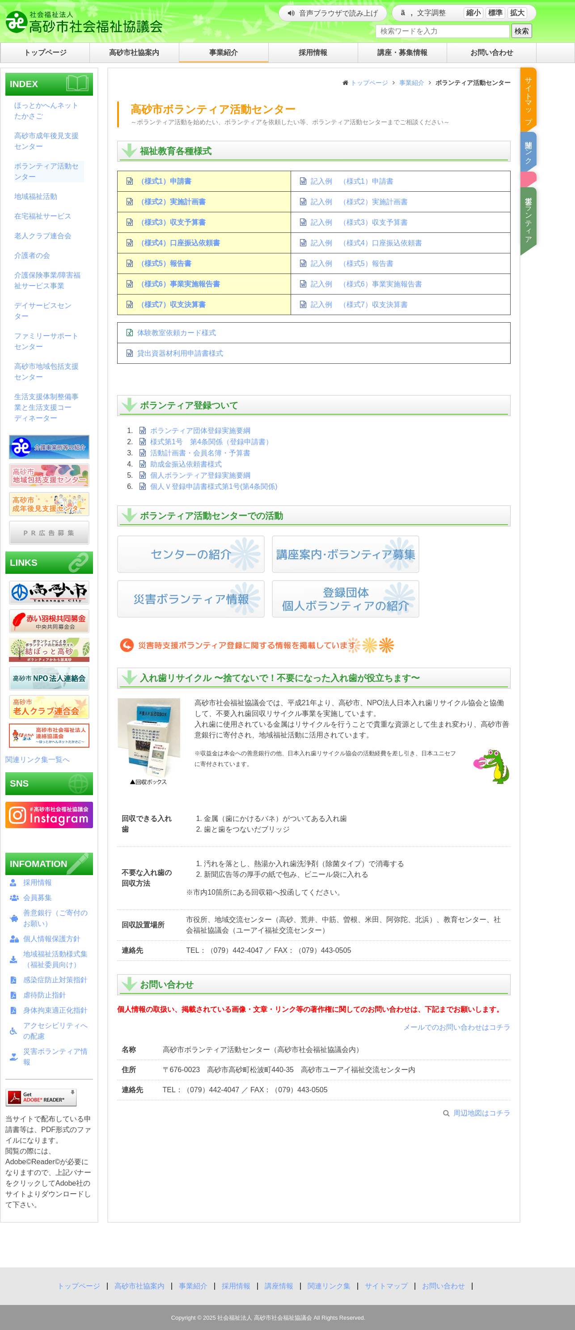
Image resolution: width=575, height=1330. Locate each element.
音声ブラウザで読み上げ (338, 13)
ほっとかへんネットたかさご (46, 110)
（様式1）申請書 (164, 181)
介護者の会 (32, 255)
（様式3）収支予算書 (171, 222)
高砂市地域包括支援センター (46, 371)
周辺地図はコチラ (482, 1113)
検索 (522, 30)
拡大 (517, 13)
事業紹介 (411, 82)
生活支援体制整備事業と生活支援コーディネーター (46, 407)
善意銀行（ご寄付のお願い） (55, 918)
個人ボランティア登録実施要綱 (200, 475)
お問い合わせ (443, 1286)
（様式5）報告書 (164, 263)
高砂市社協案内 (139, 1286)
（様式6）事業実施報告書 (178, 284)
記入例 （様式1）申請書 (352, 181)
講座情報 (279, 1286)
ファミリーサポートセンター (46, 341)
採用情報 (37, 882)
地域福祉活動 (35, 196)
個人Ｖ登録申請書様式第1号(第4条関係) (213, 486)
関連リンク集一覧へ (37, 759)
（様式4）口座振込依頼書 (178, 243)
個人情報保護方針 (51, 939)
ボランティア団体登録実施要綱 (200, 430)
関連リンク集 (329, 1286)
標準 (495, 13)
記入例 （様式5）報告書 (352, 263)
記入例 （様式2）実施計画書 (359, 202)
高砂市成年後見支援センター (46, 141)
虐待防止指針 (44, 995)
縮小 (473, 13)
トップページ (369, 82)
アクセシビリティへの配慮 (55, 1031)
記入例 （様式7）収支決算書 (359, 304)
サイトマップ (386, 1286)
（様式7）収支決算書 (171, 304)
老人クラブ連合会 (43, 236)
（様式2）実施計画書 (171, 202)
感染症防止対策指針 (55, 980)
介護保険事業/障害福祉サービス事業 (47, 280)
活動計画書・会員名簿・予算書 (200, 453)
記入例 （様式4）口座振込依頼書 (366, 243)
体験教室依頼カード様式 (176, 333)
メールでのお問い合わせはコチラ (457, 1027)
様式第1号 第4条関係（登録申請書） (211, 442)
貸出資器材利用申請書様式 (180, 353)
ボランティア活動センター (46, 171)
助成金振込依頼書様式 (186, 464)
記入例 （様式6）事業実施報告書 (366, 284)
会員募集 (37, 897)
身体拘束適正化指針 (55, 1010)
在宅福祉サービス (43, 216)
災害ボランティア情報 (55, 1057)
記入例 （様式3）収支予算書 (359, 222)
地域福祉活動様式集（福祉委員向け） (55, 959)
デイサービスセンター (43, 311)
